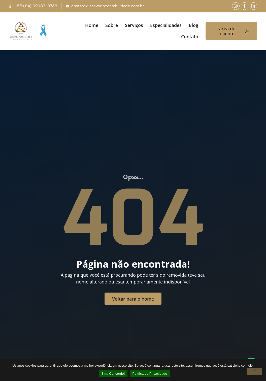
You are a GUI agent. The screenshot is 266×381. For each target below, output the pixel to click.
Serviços (134, 25)
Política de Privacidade (149, 373)
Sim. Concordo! (113, 373)
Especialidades (166, 25)
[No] (254, 371)
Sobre (111, 25)
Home (91, 25)
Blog (193, 25)
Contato (189, 37)
